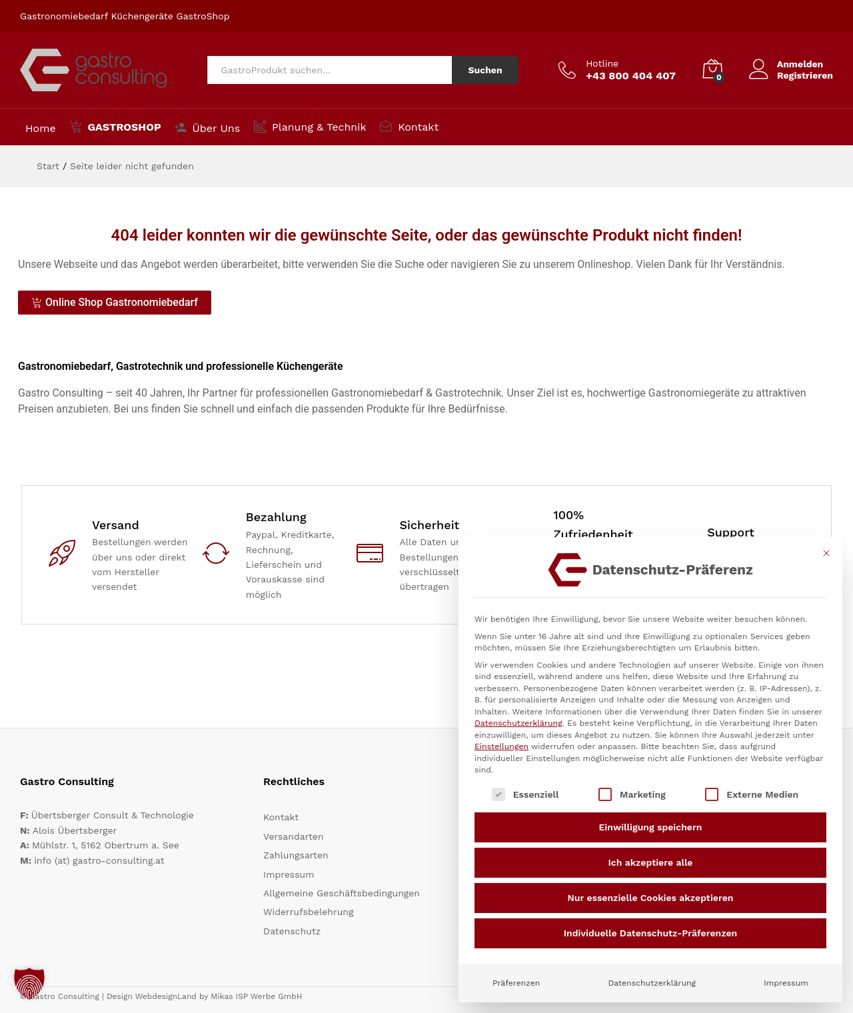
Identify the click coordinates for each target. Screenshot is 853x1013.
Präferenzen (516, 983)
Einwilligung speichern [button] (650, 827)
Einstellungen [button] (501, 746)
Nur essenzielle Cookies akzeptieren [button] (651, 897)
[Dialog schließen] (826, 553)
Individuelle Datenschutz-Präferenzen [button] (651, 933)
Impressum (786, 983)
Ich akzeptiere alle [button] (650, 862)
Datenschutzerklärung (518, 723)
